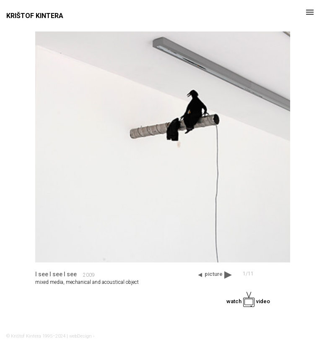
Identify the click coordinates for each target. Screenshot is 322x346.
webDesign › (81, 336)
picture (214, 274)
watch (248, 301)
